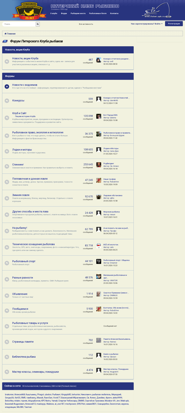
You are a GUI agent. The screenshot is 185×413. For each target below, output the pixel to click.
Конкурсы (20, 100)
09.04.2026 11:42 (110, 138)
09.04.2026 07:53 (110, 374)
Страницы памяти (24, 341)
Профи (113, 231)
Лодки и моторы (23, 149)
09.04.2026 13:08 (110, 120)
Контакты (114, 13)
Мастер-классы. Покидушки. (116, 369)
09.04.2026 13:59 (110, 298)
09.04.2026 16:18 (110, 169)
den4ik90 (114, 100)
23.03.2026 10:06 (110, 283)
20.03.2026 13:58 (110, 201)
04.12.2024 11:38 (110, 103)
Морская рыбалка (111, 212)
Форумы (9, 76)
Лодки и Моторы (111, 148)
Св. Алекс (114, 166)
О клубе (53, 13)
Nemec (113, 342)
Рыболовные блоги (97, 13)
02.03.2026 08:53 (110, 64)
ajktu (112, 198)
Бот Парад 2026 (110, 115)
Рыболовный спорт (25, 261)
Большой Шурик (117, 135)
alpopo (113, 357)
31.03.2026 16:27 (110, 154)
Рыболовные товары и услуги (31, 323)
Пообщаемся (21, 308)
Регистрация (174, 24)
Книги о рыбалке (110, 354)
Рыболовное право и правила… (117, 133)
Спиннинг (19, 164)
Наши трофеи (109, 179)
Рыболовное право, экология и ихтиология (39, 132)
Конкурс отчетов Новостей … (116, 98)
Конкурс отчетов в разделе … (116, 59)
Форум (64, 13)
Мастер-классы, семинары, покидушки (37, 371)
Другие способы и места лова (32, 211)
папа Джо (114, 151)
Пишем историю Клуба (26, 116)
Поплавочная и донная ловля (31, 178)
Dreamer (113, 263)
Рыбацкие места (78, 13)
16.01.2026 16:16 (110, 344)
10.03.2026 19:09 (110, 184)
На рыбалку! (21, 227)
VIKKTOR (114, 280)
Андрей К (114, 372)
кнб (111, 61)
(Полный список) (68, 386)
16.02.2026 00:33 (110, 359)
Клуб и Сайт (21, 113)
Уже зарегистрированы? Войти (146, 24)
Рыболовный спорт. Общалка (116, 260)
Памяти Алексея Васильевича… (117, 339)
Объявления (21, 293)
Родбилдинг (108, 163)
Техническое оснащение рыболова (35, 244)
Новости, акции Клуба (17, 49)
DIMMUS (114, 295)
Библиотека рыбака (25, 356)
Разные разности (24, 277)
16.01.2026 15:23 (110, 265)
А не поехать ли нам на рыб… (116, 228)
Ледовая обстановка (112, 195)
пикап (112, 214)
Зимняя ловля (22, 195)
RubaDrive (114, 182)
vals (111, 247)
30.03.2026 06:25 (110, 250)
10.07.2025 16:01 (110, 217)
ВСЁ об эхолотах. (111, 245)
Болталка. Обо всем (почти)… (116, 308)
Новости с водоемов (26, 84)
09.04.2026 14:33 (110, 313)
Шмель (113, 118)
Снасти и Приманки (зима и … (116, 293)
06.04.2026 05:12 (110, 233)
